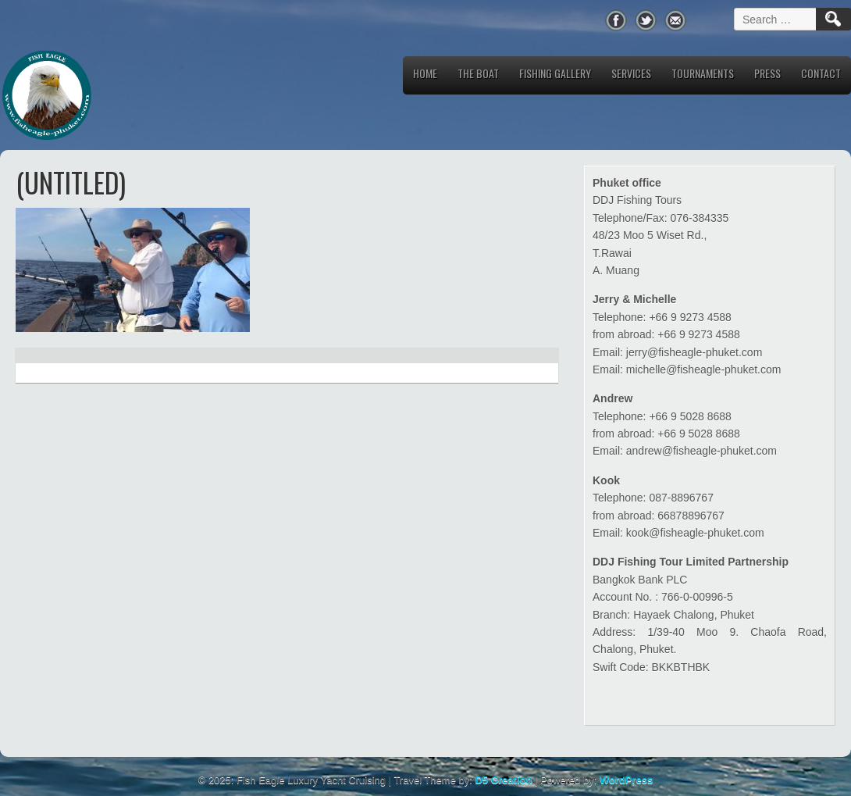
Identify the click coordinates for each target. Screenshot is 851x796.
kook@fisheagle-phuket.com (695, 533)
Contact (821, 73)
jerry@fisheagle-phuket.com (694, 352)
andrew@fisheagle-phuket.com (701, 450)
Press (767, 73)
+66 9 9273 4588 (690, 317)
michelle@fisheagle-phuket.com (704, 369)
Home (425, 73)
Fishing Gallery (555, 73)
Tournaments (702, 73)
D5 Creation (503, 780)
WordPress (626, 780)
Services (631, 73)
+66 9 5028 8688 (690, 416)
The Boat (478, 73)
